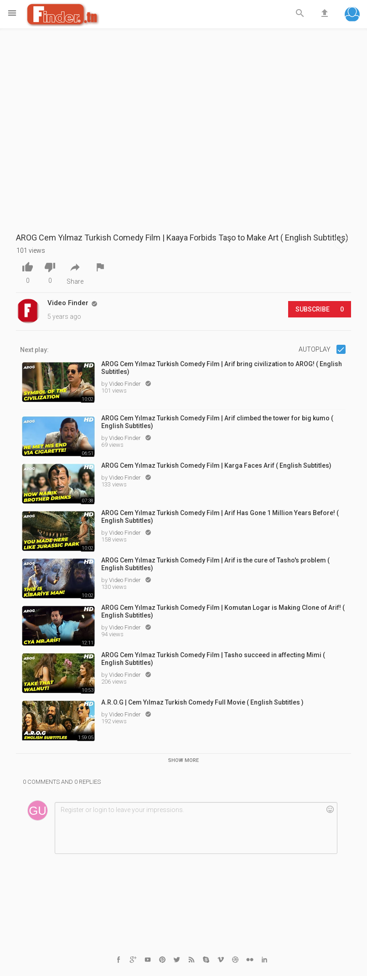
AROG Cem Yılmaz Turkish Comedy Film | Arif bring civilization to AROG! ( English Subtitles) (221, 367)
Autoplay (315, 349)
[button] (352, 15)
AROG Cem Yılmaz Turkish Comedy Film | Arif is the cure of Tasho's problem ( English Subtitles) (215, 564)
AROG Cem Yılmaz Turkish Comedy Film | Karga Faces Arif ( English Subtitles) (216, 465)
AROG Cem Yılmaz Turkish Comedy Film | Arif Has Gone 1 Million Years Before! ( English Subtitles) (220, 516)
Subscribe (319, 309)
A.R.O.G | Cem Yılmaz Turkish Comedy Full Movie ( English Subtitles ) (202, 702)
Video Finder (125, 383)
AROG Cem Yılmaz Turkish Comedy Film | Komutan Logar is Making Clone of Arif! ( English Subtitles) (223, 611)
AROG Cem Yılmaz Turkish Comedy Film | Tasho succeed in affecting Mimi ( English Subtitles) (213, 658)
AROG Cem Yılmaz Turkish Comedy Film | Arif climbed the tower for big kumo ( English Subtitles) (217, 421)
